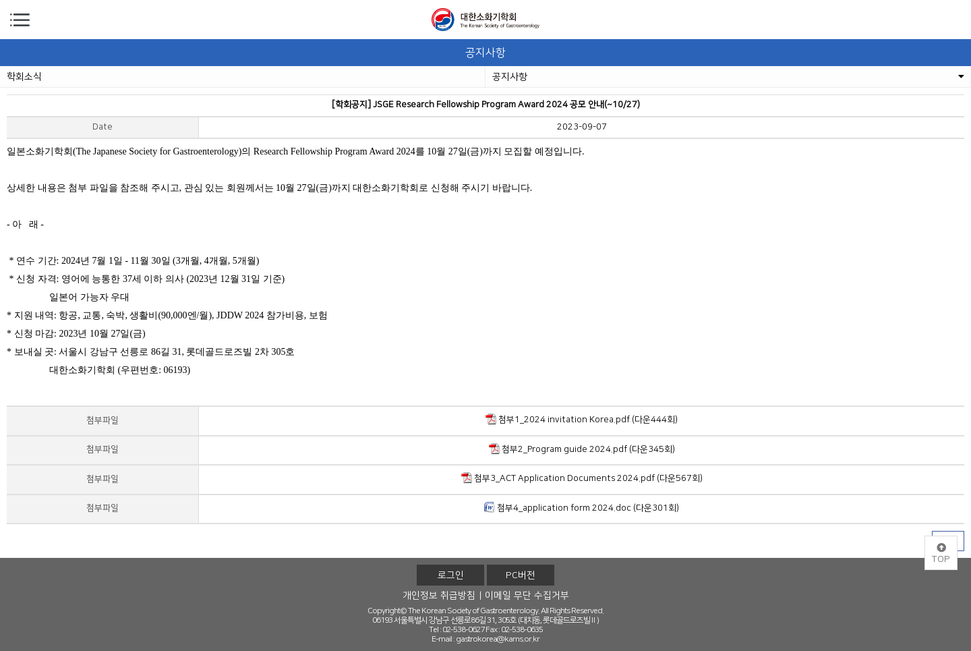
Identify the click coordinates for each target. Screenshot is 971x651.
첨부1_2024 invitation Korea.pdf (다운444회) (582, 419)
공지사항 (728, 77)
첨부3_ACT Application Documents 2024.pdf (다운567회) (582, 477)
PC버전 (520, 575)
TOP (941, 554)
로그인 (451, 575)
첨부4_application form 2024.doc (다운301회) (581, 507)
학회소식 (24, 77)
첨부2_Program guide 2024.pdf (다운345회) (582, 448)
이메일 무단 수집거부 (527, 595)
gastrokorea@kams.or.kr (497, 639)
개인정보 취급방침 (439, 595)
